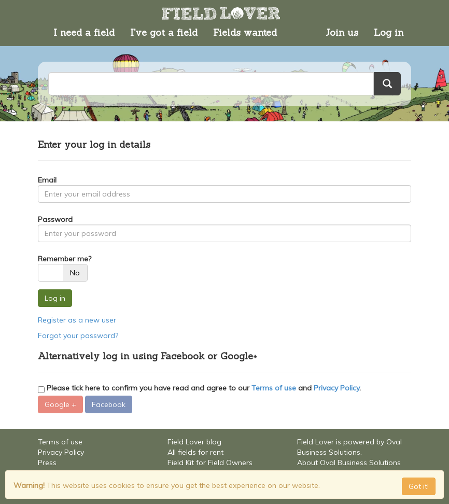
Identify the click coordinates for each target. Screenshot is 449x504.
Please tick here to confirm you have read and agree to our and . (199, 388)
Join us (342, 32)
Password (55, 219)
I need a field (84, 32)
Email (47, 180)
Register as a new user (77, 320)
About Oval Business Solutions (349, 462)
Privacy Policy (336, 388)
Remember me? (64, 258)
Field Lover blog (194, 441)
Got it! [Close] (419, 486)
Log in (388, 32)
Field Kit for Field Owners (209, 462)
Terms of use (273, 388)
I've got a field (164, 32)
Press (47, 462)
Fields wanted (245, 32)
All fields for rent (195, 452)
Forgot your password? (78, 335)
